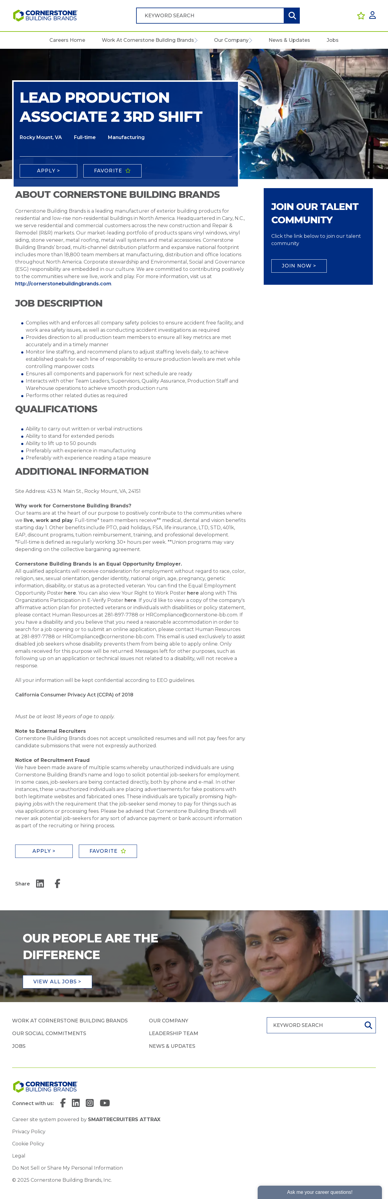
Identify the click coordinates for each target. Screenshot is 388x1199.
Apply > (48, 171)
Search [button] (291, 15)
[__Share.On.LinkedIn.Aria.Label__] (40, 884)
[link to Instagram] (90, 1103)
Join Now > (299, 266)
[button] (195, 40)
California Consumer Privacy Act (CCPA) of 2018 (74, 695)
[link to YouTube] (105, 1103)
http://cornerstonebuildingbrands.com (63, 284)
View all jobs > (57, 982)
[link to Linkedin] (76, 1103)
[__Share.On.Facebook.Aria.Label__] (57, 884)
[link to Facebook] (63, 1103)
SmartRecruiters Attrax (124, 1119)
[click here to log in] (372, 15)
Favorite (108, 171)
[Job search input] (210, 15)
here (70, 593)
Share (22, 884)
